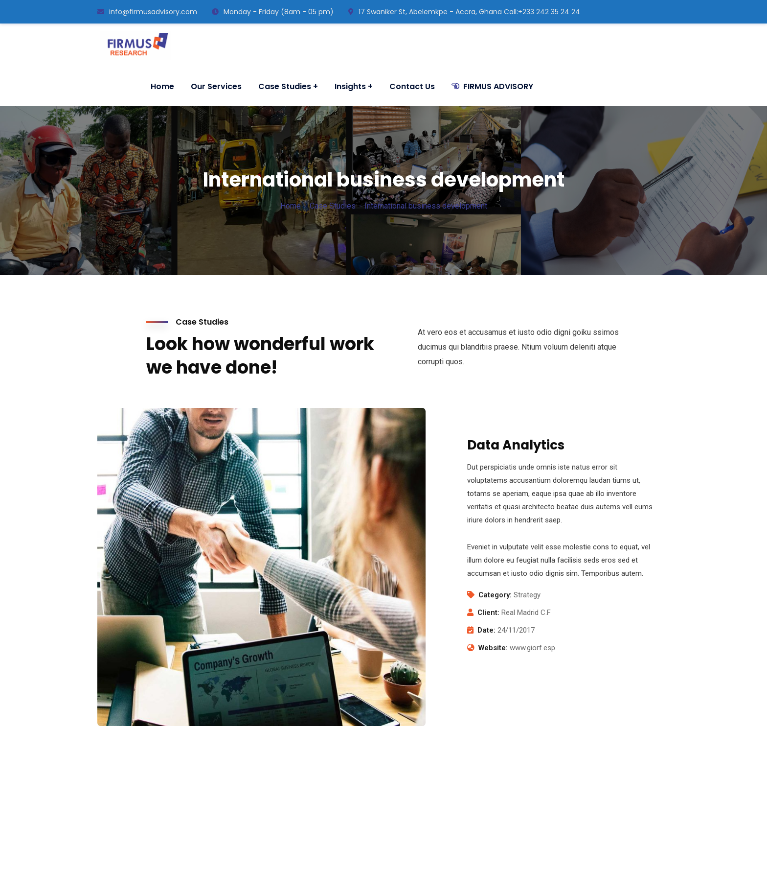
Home (290, 206)
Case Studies (333, 206)
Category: (495, 594)
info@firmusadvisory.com (147, 12)
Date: (486, 630)
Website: (493, 647)
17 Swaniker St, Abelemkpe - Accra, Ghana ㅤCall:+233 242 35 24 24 (464, 12)
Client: (488, 612)
